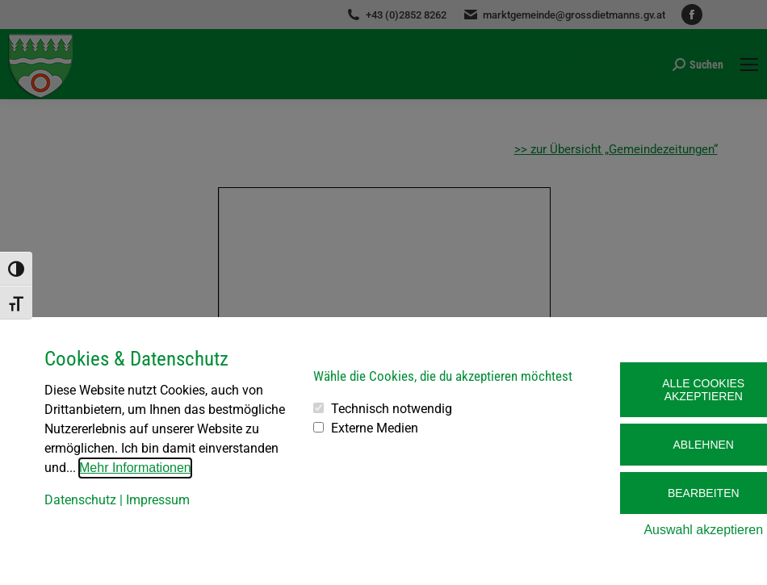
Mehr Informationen (135, 467)
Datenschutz (80, 500)
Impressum (158, 500)
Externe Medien (374, 428)
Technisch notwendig (391, 408)
